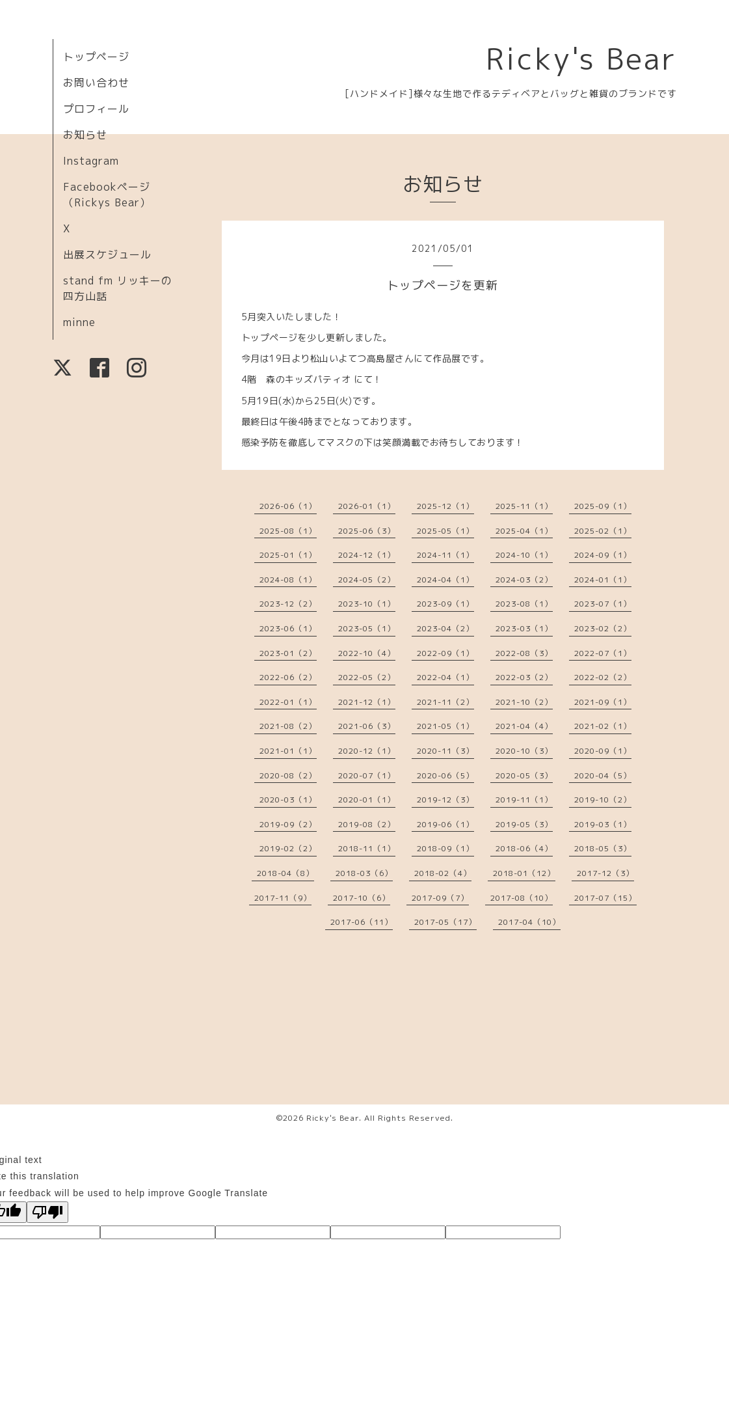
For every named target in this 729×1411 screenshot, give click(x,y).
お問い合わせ (96, 82)
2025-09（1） (602, 506)
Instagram (91, 161)
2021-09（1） (602, 701)
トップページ (96, 56)
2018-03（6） (364, 873)
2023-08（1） (524, 603)
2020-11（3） (445, 750)
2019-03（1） (602, 824)
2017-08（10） (521, 897)
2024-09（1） (602, 554)
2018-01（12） (524, 873)
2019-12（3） (445, 799)
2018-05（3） (602, 848)
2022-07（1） (602, 653)
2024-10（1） (524, 554)
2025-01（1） (288, 554)
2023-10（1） (366, 603)
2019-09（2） (288, 824)
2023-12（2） (288, 603)
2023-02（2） (602, 628)
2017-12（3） (605, 873)
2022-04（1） (445, 677)
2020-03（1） (288, 799)
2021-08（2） (288, 726)
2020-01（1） (366, 799)
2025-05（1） (445, 530)
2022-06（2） (288, 677)
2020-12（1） (366, 750)
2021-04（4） (524, 726)
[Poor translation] (47, 1212)
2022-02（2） (602, 677)
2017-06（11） (361, 921)
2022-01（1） (288, 701)
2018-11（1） (366, 848)
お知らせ (85, 135)
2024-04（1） (445, 579)
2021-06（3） (366, 726)
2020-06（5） (445, 775)
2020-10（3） (524, 750)
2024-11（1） (445, 554)
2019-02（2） (288, 848)
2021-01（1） (288, 750)
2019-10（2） (602, 799)
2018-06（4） (524, 848)
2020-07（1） (366, 775)
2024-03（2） (524, 579)
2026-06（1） (288, 506)
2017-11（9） (282, 897)
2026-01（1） (366, 506)
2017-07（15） (605, 897)
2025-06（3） (366, 530)
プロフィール (96, 109)
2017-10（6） (361, 897)
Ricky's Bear (581, 58)
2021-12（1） (366, 701)
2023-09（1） (445, 603)
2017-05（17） (445, 921)
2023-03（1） (524, 628)
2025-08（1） (288, 530)
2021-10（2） (524, 701)
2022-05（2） (366, 677)
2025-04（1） (524, 530)
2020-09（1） (602, 750)
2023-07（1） (602, 603)
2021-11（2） (445, 701)
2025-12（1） (445, 506)
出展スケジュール (107, 254)
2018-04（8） (285, 873)
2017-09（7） (440, 897)
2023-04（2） (445, 628)
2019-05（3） (524, 824)
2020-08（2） (288, 775)
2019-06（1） (445, 824)
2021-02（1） (602, 726)
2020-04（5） (602, 775)
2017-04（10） (529, 921)
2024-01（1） (602, 579)
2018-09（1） (445, 848)
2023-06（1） (288, 628)
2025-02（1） (602, 530)
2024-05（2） (366, 579)
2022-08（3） (524, 653)
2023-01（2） (288, 653)
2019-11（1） (524, 799)
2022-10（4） (366, 653)
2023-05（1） (366, 628)
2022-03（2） (524, 677)
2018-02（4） (442, 873)
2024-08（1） (288, 579)
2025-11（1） (524, 506)
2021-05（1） (445, 726)
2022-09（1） (445, 653)
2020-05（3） (524, 775)
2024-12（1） (366, 554)
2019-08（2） (366, 824)
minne (79, 322)
